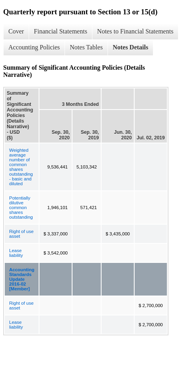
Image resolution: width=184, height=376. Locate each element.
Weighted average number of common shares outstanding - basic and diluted (21, 167)
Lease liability (16, 253)
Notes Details (130, 47)
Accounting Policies (34, 47)
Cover (16, 31)
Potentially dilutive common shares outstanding (21, 207)
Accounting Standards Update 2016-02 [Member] (21, 279)
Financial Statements (60, 31)
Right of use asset (21, 234)
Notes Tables (86, 47)
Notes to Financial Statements (135, 31)
